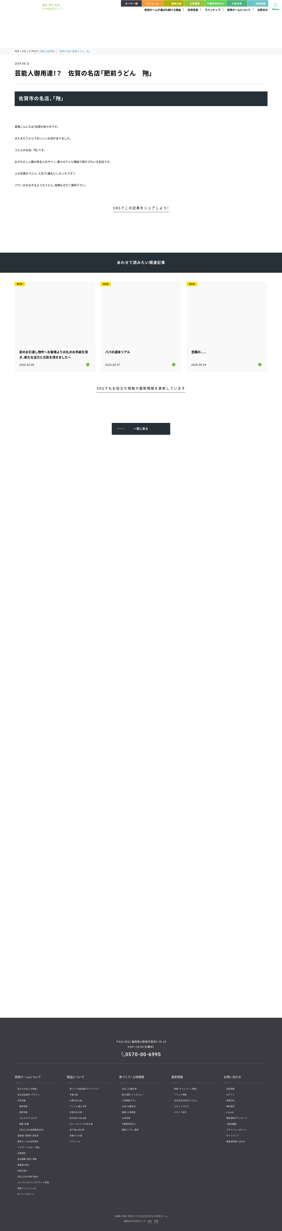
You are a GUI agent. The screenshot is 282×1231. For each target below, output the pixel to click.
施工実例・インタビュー (135, 1093)
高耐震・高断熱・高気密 (29, 1134)
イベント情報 (182, 1093)
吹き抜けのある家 (80, 1117)
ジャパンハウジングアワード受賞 (35, 1181)
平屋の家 (75, 1093)
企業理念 (22, 1152)
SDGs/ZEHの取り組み (29, 1175)
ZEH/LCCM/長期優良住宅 (34, 1128)
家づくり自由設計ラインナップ (87, 1087)
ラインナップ (212, 9)
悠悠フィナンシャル (28, 1187)
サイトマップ (234, 1134)
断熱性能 (25, 1105)
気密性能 (25, 1111)
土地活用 (237, 3)
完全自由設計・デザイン (30, 1093)
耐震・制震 (26, 1122)
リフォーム (152, 3)
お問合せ (262, 9)
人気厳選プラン (131, 1099)
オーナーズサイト (27, 1193)
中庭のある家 (77, 1111)
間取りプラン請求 (132, 1128)
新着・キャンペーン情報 (187, 1087)
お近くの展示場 (131, 1087)
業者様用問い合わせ (237, 1140)
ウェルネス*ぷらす (31, 1117)
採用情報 (257, 3)
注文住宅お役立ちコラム (187, 1099)
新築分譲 (172, 3)
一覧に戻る (141, 426)
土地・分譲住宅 (130, 1105)
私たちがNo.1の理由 (29, 1087)
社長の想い (24, 1169)
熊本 (150, 1220)
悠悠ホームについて (239, 9)
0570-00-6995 (143, 1053)
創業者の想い (25, 1163)
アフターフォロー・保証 (30, 1146)
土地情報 (195, 3)
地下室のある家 (79, 1128)
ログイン (231, 1093)
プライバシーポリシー (238, 1128)
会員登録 (231, 1087)
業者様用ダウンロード (238, 1117)
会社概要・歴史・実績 (28, 1157)
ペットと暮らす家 (80, 1105)
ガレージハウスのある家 (83, 1122)
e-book (231, 1111)
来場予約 (231, 1099)
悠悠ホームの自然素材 (29, 1140)
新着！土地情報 (130, 1111)
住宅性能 (193, 9)
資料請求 (231, 1105)
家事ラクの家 (77, 1134)
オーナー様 (131, 3)
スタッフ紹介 (182, 1111)
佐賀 (156, 1220)
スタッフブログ (30, 51)
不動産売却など (215, 3)
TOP (17, 51)
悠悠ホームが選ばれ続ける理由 (162, 9)
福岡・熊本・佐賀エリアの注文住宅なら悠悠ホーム (142, 1215)
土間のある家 (77, 1099)
